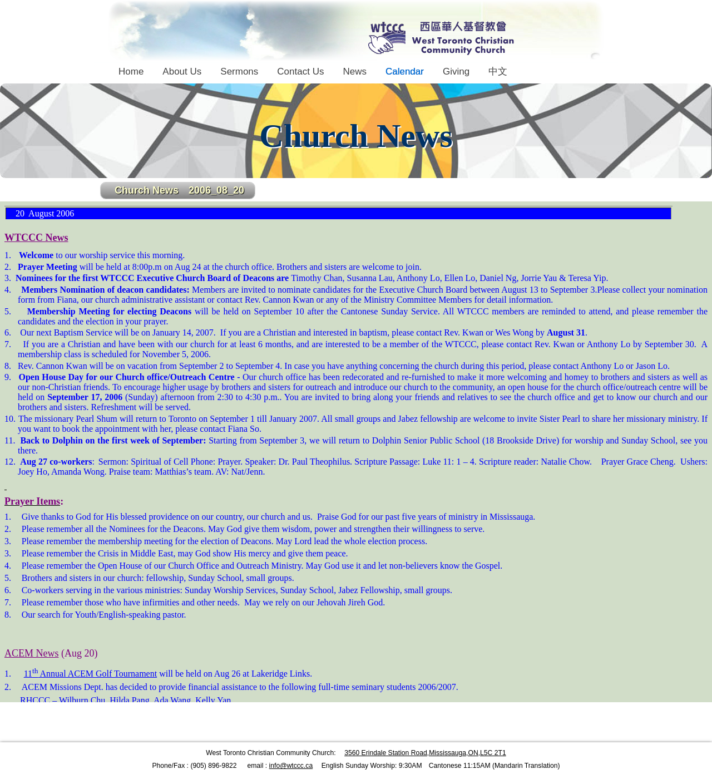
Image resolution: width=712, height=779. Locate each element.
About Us (181, 71)
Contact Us (300, 71)
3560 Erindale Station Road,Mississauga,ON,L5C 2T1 (425, 753)
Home (131, 71)
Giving (456, 71)
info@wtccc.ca (291, 766)
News (355, 71)
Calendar (404, 71)
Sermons (239, 71)
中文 (497, 71)
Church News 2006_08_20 (179, 190)
